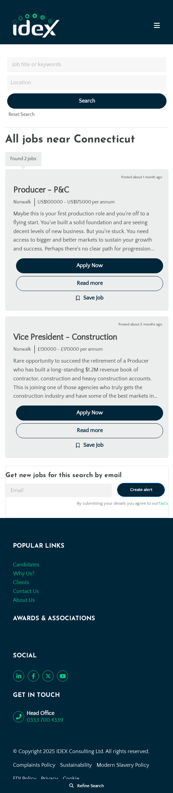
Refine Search (90, 785)
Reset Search (22, 114)
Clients (21, 582)
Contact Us (26, 591)
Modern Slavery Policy (123, 765)
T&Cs (163, 503)
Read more (90, 283)
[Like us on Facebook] (33, 676)
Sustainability (76, 765)
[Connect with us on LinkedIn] (18, 676)
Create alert (141, 489)
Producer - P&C (41, 190)
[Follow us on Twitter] (48, 676)
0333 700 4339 (45, 720)
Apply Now (89, 265)
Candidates (26, 565)
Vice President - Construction (65, 337)
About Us (24, 600)
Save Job (93, 298)
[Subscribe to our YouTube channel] (62, 676)
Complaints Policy (34, 765)
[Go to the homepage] (36, 25)
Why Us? (23, 573)
